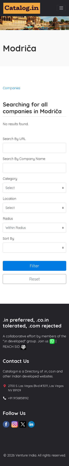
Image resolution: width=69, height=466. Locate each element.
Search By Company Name (24, 159)
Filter (34, 265)
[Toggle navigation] (61, 8)
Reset (34, 279)
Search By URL (14, 139)
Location (9, 198)
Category (10, 179)
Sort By (8, 238)
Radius (8, 218)
